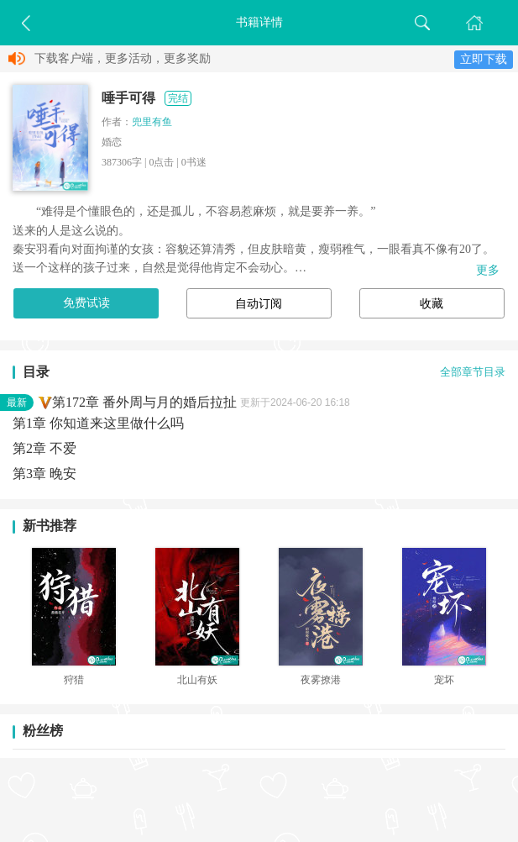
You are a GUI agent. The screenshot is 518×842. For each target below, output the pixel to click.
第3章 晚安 (44, 473)
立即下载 (483, 59)
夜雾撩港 (321, 680)
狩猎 (74, 680)
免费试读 (86, 303)
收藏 (431, 303)
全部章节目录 (472, 372)
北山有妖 (197, 680)
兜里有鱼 (152, 122)
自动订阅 (258, 303)
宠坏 (444, 680)
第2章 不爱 (44, 448)
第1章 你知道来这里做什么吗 (98, 423)
